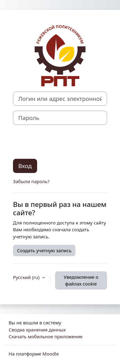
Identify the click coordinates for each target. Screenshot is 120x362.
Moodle (50, 354)
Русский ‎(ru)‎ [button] (27, 277)
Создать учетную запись (44, 250)
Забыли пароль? (31, 181)
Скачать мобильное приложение (46, 336)
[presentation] (60, 142)
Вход (25, 166)
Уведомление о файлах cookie (81, 280)
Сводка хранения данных (37, 330)
